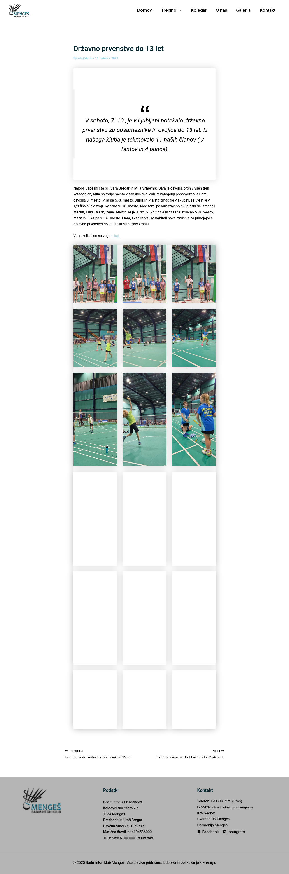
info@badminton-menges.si (234, 807)
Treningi (177, 10)
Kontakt (268, 10)
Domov (151, 10)
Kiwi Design (207, 862)
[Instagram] (234, 832)
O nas (225, 10)
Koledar (203, 10)
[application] (185, 10)
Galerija (245, 10)
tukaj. (115, 236)
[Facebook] (208, 832)
